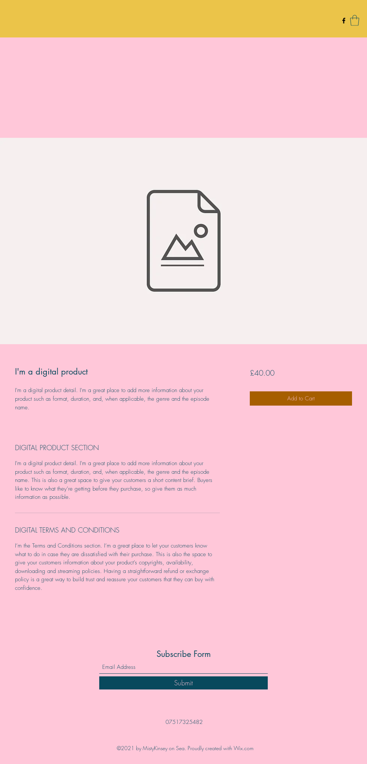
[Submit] (183, 682)
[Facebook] (344, 20)
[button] (354, 20)
